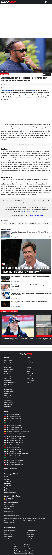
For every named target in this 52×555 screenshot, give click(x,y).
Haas (28, 371)
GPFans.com (30, 532)
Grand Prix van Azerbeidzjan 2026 (14, 449)
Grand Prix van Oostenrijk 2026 (13, 434)
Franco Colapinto (8, 369)
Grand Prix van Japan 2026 (12, 418)
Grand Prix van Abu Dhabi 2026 (13, 464)
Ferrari (33, 90)
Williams (29, 382)
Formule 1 (12, 223)
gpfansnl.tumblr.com (10, 492)
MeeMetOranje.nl (31, 539)
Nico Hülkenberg (8, 402)
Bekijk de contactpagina (9, 522)
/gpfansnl (7, 488)
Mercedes (18, 129)
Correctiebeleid (29, 551)
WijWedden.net (8, 536)
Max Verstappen (8, 376)
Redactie (16, 544)
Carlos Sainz (7, 380)
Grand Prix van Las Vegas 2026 (13, 460)
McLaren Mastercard (32, 373)
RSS (25, 544)
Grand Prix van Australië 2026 (13, 414)
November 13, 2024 (36, 215)
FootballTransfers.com (10, 530)
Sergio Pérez (7, 406)
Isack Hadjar (7, 373)
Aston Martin (30, 363)
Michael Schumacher (35, 223)
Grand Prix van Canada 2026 (13, 427)
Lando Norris (7, 365)
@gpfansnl (7, 481)
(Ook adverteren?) (13, 468)
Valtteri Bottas (8, 404)
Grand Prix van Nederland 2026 (13, 442)
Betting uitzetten (18, 549)
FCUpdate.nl (7, 532)
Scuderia (45, 223)
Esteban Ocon (8, 389)
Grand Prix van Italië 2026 (12, 445)
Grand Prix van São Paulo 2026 (13, 458)
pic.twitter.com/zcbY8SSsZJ (30, 211)
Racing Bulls (30, 378)
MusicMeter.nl (30, 534)
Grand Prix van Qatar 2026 (12, 462)
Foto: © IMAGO (4, 71)
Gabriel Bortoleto (8, 400)
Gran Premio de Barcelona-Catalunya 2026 (16, 431)
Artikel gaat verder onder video (26, 144)
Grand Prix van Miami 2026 (12, 425)
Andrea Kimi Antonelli (9, 382)
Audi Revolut (30, 365)
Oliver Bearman (8, 387)
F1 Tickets (30, 553)
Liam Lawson (7, 395)
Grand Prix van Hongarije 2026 (13, 440)
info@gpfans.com (9, 511)
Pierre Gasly (7, 371)
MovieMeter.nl (8, 534)
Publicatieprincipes (19, 551)
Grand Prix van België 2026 (12, 438)
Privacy (22, 544)
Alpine (28, 360)
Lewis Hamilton (4, 74)
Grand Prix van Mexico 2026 (12, 456)
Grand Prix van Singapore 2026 (13, 451)
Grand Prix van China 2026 (12, 416)
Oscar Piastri (7, 367)
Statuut (23, 547)
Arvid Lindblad (8, 398)
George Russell (8, 384)
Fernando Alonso (8, 391)
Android (26, 549)
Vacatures (28, 547)
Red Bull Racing (31, 380)
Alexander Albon (8, 378)
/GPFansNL (8, 483)
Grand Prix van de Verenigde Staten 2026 (16, 453)
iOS (30, 549)
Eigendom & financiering (20, 553)
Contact (29, 544)
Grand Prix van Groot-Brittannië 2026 (15, 436)
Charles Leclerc (8, 363)
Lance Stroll (7, 393)
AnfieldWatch (7, 539)
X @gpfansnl (7, 479)
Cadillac (29, 367)
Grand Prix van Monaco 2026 (13, 429)
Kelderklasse (30, 536)
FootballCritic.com (32, 530)
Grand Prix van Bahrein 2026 (13, 420)
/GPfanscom (8, 477)
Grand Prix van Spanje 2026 (12, 447)
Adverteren (17, 547)
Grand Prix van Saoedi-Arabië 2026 (14, 423)
